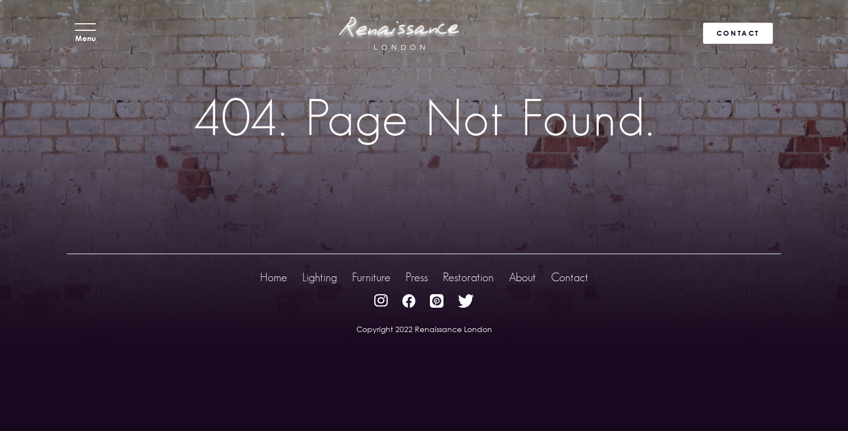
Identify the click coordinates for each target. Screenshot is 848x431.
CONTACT (738, 33)
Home (273, 277)
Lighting (319, 277)
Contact (569, 277)
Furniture (371, 277)
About (522, 277)
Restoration (468, 277)
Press (417, 277)
